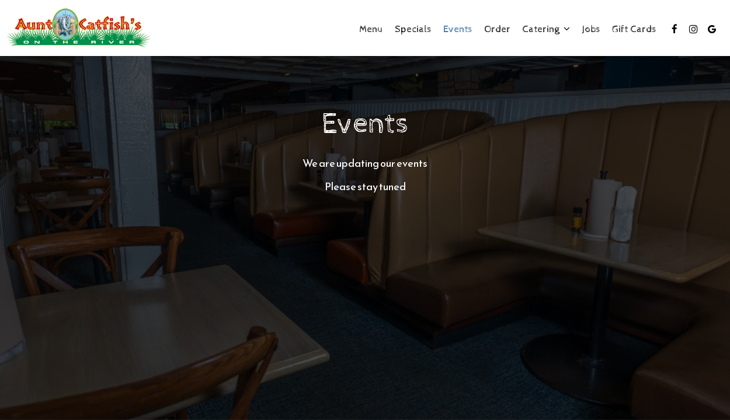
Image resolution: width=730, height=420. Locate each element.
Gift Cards (634, 29)
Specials (413, 29)
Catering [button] (546, 29)
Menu (371, 29)
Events (457, 29)
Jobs (591, 29)
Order (497, 29)
